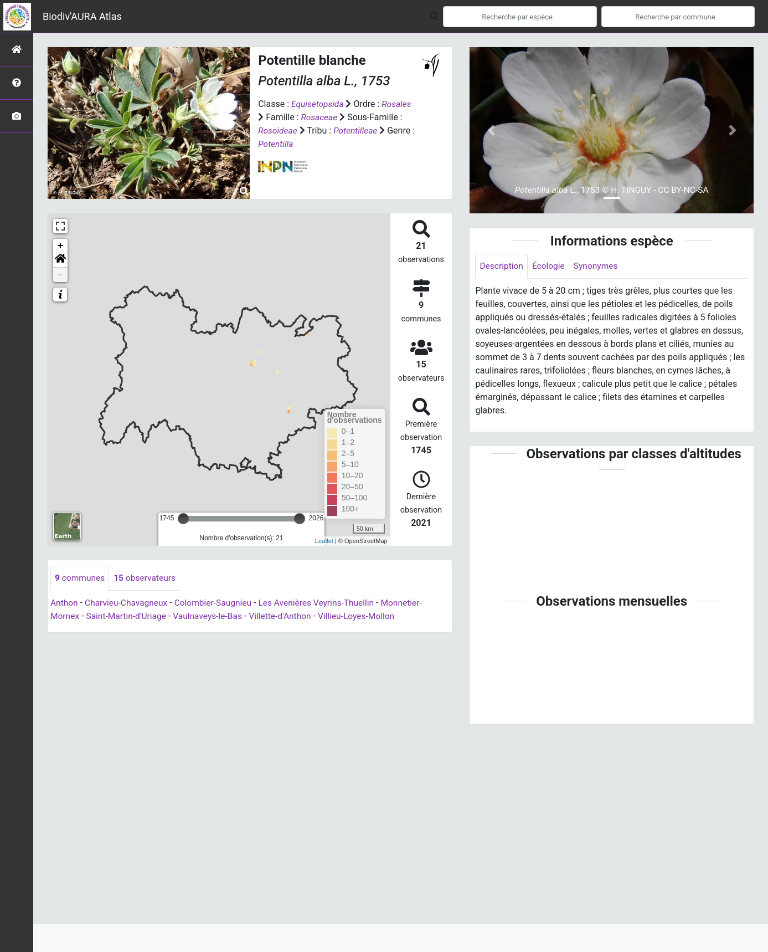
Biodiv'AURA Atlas (82, 16)
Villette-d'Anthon (287, 616)
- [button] (61, 274)
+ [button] (61, 246)
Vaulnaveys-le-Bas (212, 616)
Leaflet (324, 541)
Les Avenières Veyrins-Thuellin (324, 603)
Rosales (398, 104)
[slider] (183, 518)
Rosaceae (319, 117)
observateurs (147, 578)
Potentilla (276, 144)
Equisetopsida (318, 104)
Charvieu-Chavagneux (128, 603)
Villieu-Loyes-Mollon (365, 616)
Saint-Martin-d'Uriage (128, 616)
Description (502, 266)
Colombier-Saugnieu (217, 603)
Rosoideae (278, 130)
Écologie (550, 266)
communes (80, 578)
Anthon (64, 603)
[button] (60, 260)
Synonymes (598, 266)
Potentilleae (357, 130)
